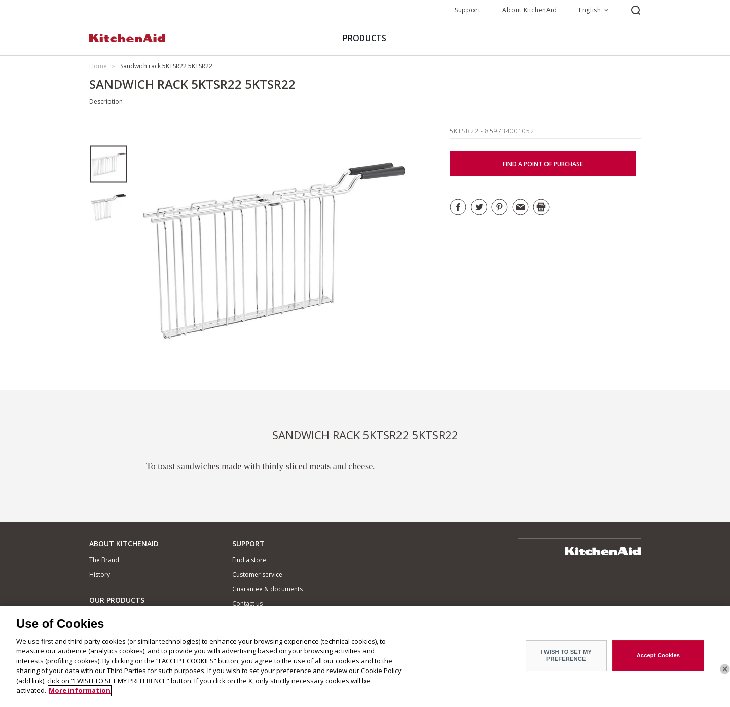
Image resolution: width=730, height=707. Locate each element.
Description (106, 101)
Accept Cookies (658, 660)
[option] (108, 164)
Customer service (257, 574)
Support (467, 10)
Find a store (249, 559)
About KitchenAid (529, 10)
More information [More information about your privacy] (80, 695)
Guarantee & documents (267, 589)
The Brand (104, 559)
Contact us (247, 603)
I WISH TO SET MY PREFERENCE (566, 660)
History (99, 574)
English (590, 10)
